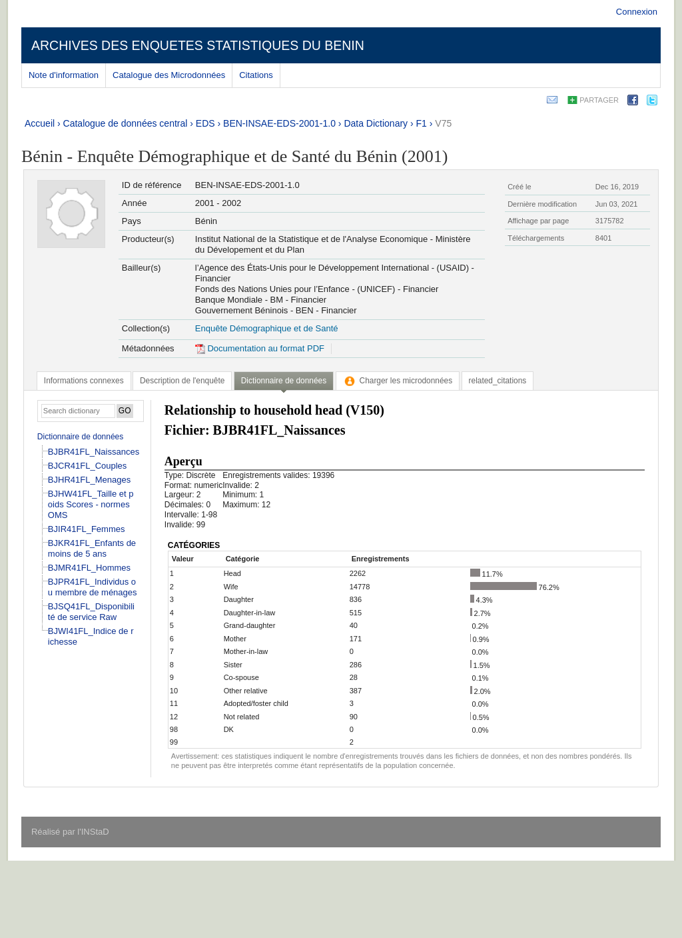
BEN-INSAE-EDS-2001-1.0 (279, 123)
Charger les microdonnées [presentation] (398, 380)
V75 (443, 123)
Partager (599, 100)
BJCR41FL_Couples (87, 466)
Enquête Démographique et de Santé (266, 328)
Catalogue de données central (125, 123)
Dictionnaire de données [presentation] (283, 380)
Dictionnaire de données (80, 436)
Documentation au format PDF (259, 348)
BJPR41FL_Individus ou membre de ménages (92, 587)
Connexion (636, 12)
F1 (421, 123)
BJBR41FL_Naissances (93, 452)
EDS (205, 123)
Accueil (40, 123)
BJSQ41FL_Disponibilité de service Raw (91, 611)
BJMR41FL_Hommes (89, 568)
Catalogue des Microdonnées (169, 75)
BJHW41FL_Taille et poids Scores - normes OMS (91, 504)
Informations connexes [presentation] (84, 380)
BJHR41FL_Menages (89, 480)
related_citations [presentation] (498, 380)
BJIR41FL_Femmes (86, 529)
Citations (256, 75)
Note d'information (64, 75)
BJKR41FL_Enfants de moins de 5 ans (92, 548)
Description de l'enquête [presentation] (182, 380)
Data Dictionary (376, 123)
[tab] (84, 380)
